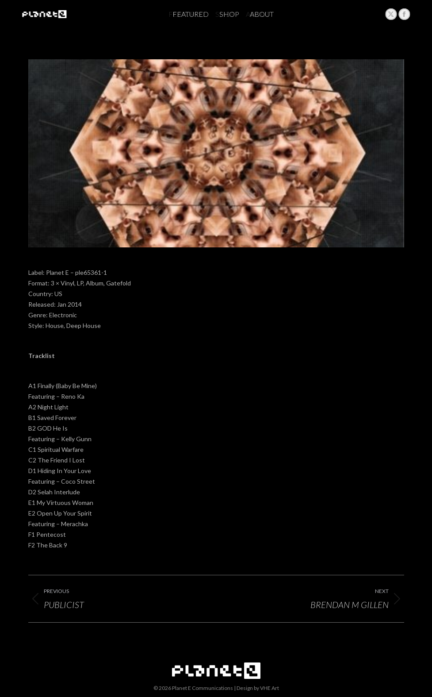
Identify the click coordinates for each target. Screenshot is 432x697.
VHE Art (269, 688)
